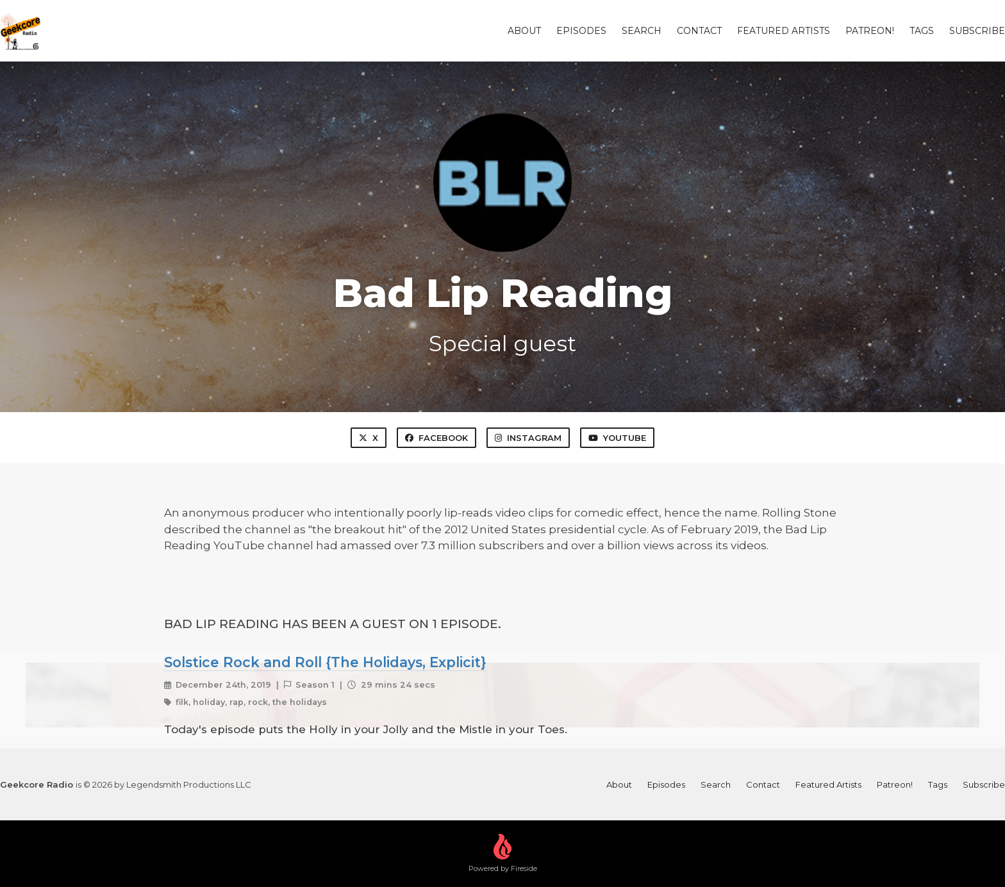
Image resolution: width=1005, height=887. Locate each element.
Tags (921, 31)
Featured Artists (783, 31)
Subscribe (977, 31)
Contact (699, 31)
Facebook (436, 438)
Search (641, 31)
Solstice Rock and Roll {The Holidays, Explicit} (325, 662)
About (524, 31)
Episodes (581, 31)
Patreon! (869, 31)
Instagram (528, 438)
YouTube (617, 438)
